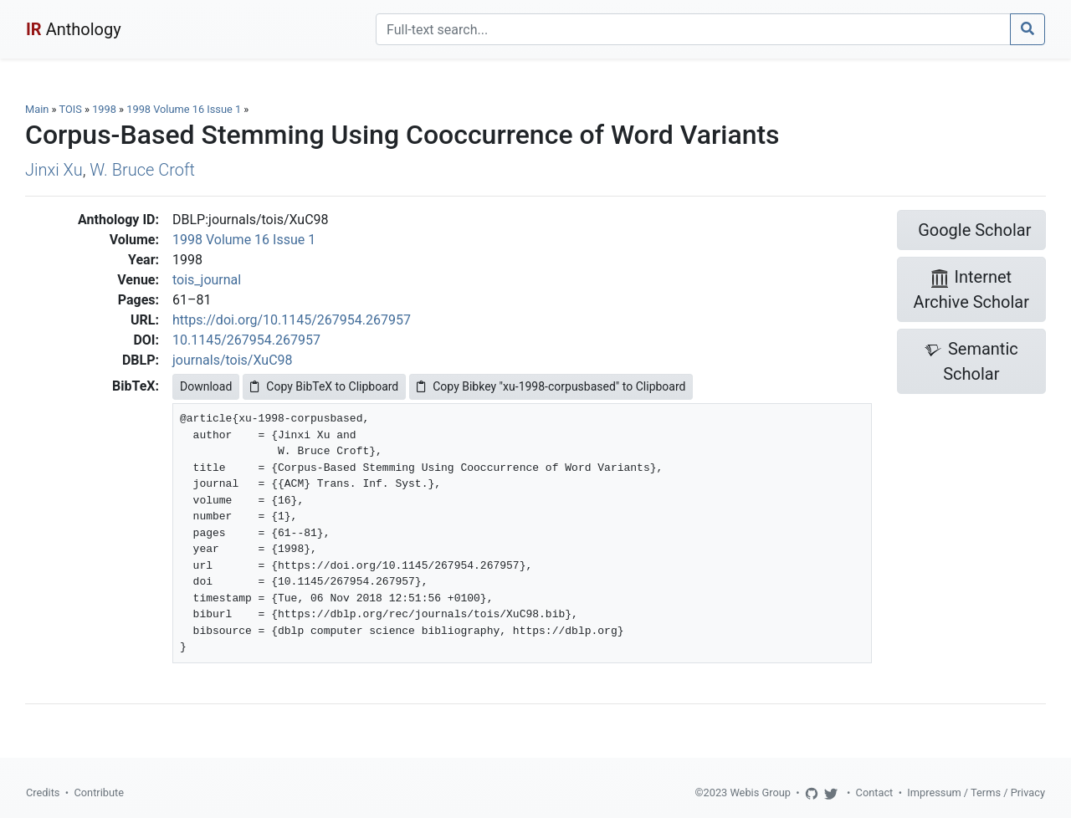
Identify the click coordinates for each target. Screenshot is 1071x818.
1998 (104, 109)
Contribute (99, 792)
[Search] (693, 29)
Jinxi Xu (54, 170)
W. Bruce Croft (142, 170)
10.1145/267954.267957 (246, 340)
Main (37, 109)
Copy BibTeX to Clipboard (324, 386)
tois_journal (206, 280)
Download (206, 386)
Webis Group (760, 792)
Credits (42, 792)
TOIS (70, 109)
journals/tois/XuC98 (232, 360)
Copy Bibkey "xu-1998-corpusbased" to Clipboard (551, 386)
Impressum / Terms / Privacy (976, 792)
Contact (875, 792)
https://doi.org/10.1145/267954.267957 (291, 320)
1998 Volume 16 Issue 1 (184, 109)
